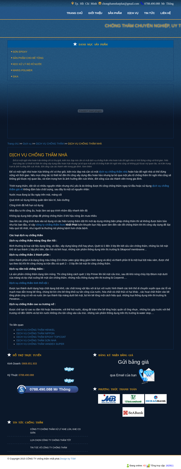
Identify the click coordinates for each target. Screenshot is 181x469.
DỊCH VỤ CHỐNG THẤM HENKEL (35, 329)
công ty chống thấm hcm (50, 224)
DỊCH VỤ (133, 12)
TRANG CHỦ (75, 12)
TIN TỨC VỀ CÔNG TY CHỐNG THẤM (48, 447)
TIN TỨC (149, 12)
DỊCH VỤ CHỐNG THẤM (50, 143)
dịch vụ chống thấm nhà (113, 171)
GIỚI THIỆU (95, 12)
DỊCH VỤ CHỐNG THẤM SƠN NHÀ (36, 340)
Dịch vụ (27, 143)
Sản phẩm (115, 12)
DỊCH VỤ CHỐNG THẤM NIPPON (35, 333)
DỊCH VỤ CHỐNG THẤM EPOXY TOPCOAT (41, 336)
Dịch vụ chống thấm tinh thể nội (28, 283)
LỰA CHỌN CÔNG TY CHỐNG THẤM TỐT (50, 440)
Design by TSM (68, 458)
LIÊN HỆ (165, 12)
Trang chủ (13, 143)
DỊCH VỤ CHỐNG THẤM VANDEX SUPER (40, 344)
